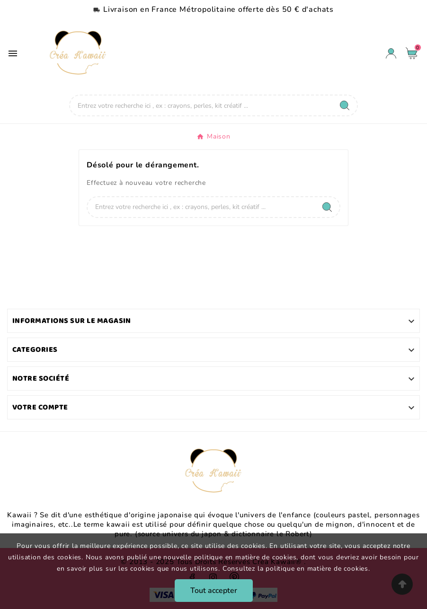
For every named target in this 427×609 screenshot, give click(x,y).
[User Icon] (391, 53)
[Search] (344, 105)
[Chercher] (201, 105)
